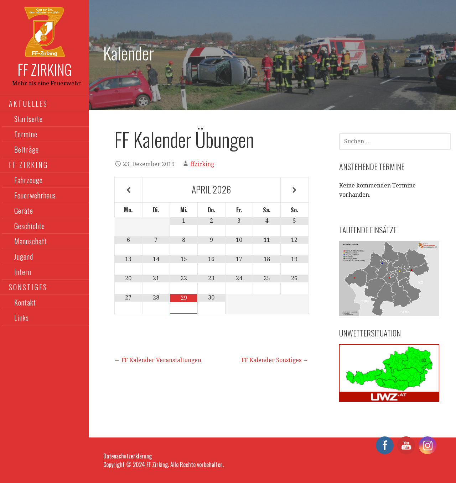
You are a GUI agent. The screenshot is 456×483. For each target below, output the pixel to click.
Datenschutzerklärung (127, 456)
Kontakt (25, 302)
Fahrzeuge (28, 180)
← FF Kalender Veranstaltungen (157, 360)
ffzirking (202, 164)
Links (21, 317)
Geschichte (29, 226)
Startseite (28, 118)
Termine (25, 134)
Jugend (23, 256)
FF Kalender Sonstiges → (275, 360)
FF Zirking (44, 69)
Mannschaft (30, 241)
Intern (22, 271)
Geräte (23, 210)
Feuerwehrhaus (35, 195)
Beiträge (26, 149)
